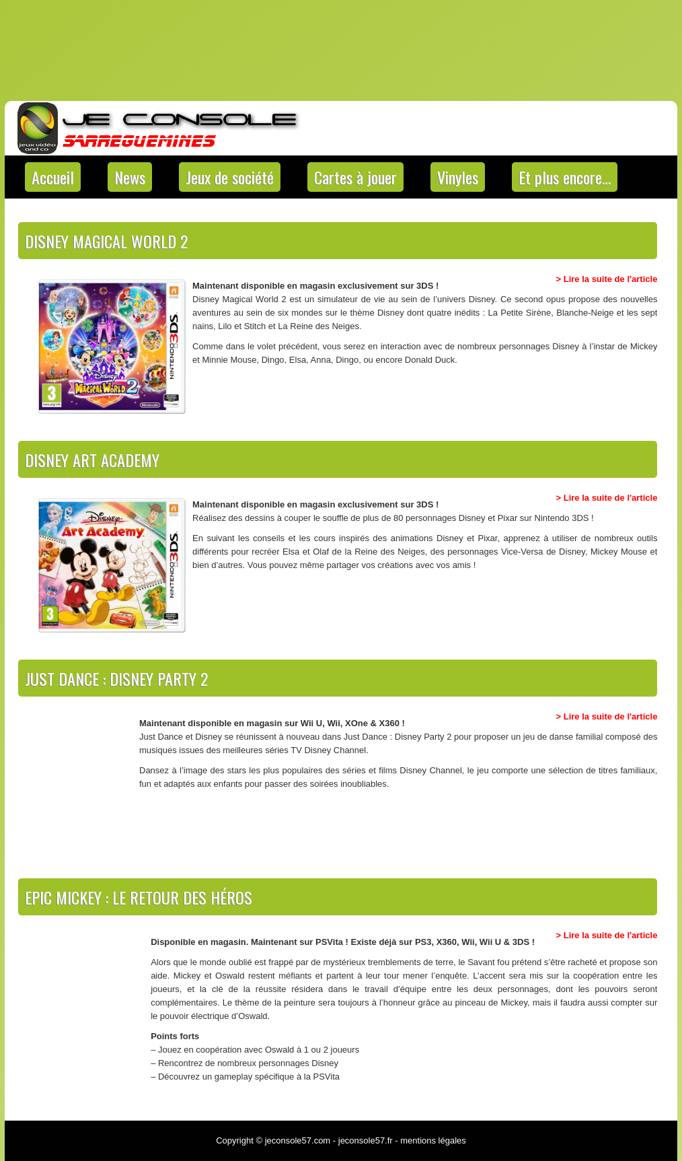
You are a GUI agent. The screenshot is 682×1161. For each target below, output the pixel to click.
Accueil (53, 177)
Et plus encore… (565, 177)
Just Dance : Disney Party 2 (116, 678)
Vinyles (457, 177)
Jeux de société (230, 177)
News (129, 177)
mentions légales (433, 1140)
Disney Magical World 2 (106, 241)
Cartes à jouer (355, 177)
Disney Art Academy (92, 460)
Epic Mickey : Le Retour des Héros (138, 897)
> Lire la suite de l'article (607, 279)
